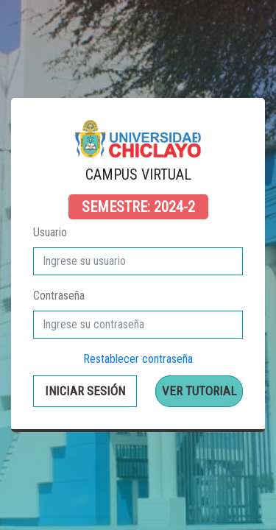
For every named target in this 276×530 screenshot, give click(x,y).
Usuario (50, 232)
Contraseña (59, 296)
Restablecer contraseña (138, 359)
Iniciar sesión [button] (85, 391)
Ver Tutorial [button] (199, 391)
